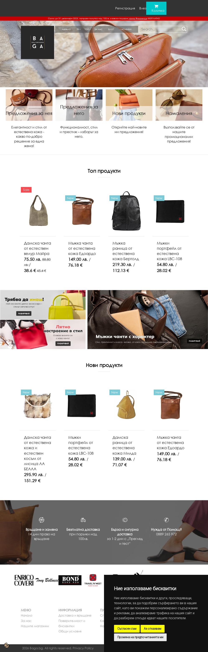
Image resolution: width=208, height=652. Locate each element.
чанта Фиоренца (137, 18)
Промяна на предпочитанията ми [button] (140, 637)
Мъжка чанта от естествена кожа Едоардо (82, 248)
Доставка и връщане (74, 615)
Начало (66, 29)
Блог (111, 29)
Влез (142, 8)
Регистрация (125, 8)
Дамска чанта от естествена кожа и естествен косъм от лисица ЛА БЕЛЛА (37, 453)
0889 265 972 (166, 534)
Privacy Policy (83, 648)
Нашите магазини (35, 626)
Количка (158, 10)
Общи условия (69, 631)
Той (87, 29)
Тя (78, 29)
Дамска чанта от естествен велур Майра (37, 248)
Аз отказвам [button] (152, 628)
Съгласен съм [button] (126, 628)
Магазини (125, 29)
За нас (99, 29)
